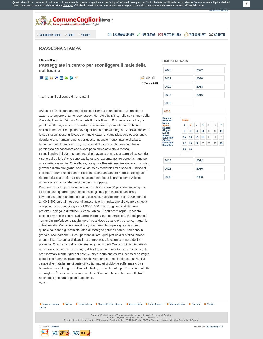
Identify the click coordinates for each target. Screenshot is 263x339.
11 (203, 131)
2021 (168, 78)
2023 (168, 70)
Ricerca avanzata (218, 10)
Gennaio (167, 118)
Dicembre (167, 145)
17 (196, 137)
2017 (168, 94)
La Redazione (155, 304)
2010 (199, 168)
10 (196, 131)
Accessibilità (135, 304)
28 (221, 143)
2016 (199, 94)
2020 (199, 78)
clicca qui (68, 5)
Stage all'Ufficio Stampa (110, 304)
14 (221, 131)
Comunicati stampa (49, 34)
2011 (168, 168)
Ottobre (166, 140)
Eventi (71, 34)
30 (190, 149)
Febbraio (167, 120)
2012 (199, 160)
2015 (168, 103)
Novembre (168, 142)
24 (196, 143)
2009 (168, 177)
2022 (199, 70)
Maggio (166, 128)
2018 (199, 86)
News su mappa (50, 304)
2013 (168, 160)
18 (203, 137)
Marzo (165, 123)
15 (184, 137)
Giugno (166, 130)
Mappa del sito (177, 304)
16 (190, 137)
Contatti (196, 304)
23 (190, 143)
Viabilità (85, 34)
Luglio (165, 133)
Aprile (165, 125)
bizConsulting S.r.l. (214, 326)
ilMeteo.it (55, 326)
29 (184, 149)
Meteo (68, 304)
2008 (199, 177)
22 (184, 143)
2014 (167, 111)
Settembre (168, 137)
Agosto (166, 135)
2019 (168, 86)
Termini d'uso (85, 304)
